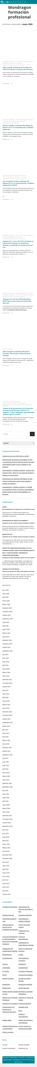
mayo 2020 (5, 797)
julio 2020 (5, 790)
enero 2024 (5, 676)
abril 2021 (5, 769)
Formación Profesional (25, 971)
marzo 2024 (6, 669)
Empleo (21, 954)
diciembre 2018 (7, 855)
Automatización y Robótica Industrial (14, 175)
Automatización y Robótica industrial (22, 134)
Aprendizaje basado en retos (9, 920)
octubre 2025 (6, 615)
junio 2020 (5, 794)
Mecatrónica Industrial (25, 984)
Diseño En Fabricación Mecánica (18, 74)
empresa (5, 964)
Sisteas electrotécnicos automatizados (26, 1021)
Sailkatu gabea (7, 349)
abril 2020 (5, 801)
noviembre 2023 (7, 683)
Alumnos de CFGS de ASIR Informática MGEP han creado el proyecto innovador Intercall (17, 301)
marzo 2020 (6, 805)
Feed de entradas (24, 1045)
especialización (23, 968)
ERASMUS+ (22, 964)
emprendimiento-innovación (24, 959)
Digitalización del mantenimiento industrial (9, 950)
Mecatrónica (6, 984)
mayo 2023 (5, 694)
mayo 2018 (5, 865)
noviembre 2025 (7, 611)
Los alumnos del (7, 306)
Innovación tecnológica (26, 975)
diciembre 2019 (7, 815)
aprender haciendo (9, 61)
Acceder (4, 1045)
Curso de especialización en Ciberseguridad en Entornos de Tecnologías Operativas (10, 940)
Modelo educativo (24, 988)
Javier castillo (7, 534)
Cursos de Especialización (23, 938)
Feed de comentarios (8, 1048)
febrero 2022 (6, 740)
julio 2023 (5, 690)
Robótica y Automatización (11, 123)
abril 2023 (5, 697)
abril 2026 (5, 597)
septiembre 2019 (7, 826)
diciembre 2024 (7, 640)
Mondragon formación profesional (18, 12)
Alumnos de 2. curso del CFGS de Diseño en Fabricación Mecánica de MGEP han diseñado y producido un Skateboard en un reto (18, 244)
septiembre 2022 (7, 722)
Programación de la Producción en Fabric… (16, 421)
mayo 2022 (5, 733)
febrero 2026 (6, 604)
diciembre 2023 (7, 679)
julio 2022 (5, 729)
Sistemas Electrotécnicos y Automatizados (10, 1027)
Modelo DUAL (6, 988)
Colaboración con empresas (24, 932)
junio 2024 (5, 658)
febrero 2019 (6, 848)
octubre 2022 (6, 719)
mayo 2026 (5, 593)
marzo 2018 (6, 873)
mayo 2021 (5, 765)
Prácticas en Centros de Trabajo (26, 999)
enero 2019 (5, 851)
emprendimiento (7, 958)
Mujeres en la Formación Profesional (10, 999)
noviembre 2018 (7, 858)
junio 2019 (5, 833)
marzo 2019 (6, 844)
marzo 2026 (6, 601)
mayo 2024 (5, 662)
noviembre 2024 (7, 644)
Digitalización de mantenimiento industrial (26, 944)
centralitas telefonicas (10, 569)
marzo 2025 (6, 629)
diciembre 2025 (7, 608)
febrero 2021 (6, 776)
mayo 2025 (5, 622)
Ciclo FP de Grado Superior (24, 61)
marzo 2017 (6, 883)
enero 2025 (5, 636)
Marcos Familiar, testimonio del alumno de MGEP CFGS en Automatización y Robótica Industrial (18, 127)
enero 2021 (5, 780)
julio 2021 (5, 758)
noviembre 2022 (7, 715)
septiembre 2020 (7, 787)
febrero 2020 (6, 808)
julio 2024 (5, 654)
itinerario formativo (8, 978)
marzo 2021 (6, 772)
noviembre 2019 (7, 819)
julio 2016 (5, 891)
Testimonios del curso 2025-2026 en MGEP (15, 456)
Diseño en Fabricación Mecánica (12, 63)
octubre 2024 (6, 647)
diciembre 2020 (7, 783)
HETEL (4, 975)
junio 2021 (5, 762)
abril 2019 (5, 840)
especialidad (6, 968)
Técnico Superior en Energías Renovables (25, 1027)
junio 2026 (5, 590)
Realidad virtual (23, 1007)
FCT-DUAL (23, 177)
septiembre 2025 (7, 619)
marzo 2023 (6, 701)
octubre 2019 (6, 823)
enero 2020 (5, 812)
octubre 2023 (6, 686)
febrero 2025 (6, 633)
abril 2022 (5, 737)
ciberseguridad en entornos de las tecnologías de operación (10, 927)
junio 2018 (5, 862)
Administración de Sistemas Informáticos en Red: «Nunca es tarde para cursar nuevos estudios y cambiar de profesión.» (17, 481)
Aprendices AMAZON (25, 915)
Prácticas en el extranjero (10, 1003)
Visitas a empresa (7, 1032)
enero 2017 (5, 887)
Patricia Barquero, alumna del (11, 417)
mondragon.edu (6, 5)
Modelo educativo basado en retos (10, 993)
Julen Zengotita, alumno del (10, 358)
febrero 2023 (6, 704)
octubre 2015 (6, 894)
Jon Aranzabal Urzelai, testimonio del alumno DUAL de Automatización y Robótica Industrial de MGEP (18, 183)
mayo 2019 (5, 837)
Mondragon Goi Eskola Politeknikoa (14, 65)
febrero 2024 (6, 672)
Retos (28, 65)
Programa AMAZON (25, 1003)
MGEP (32, 74)
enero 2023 (5, 708)
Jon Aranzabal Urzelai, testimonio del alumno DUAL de (18, 188)
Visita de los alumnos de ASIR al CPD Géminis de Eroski (18, 571)
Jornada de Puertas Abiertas (25, 980)
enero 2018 (5, 876)
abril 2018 (5, 869)
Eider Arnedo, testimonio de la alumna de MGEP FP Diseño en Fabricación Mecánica (18, 68)
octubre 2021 (6, 751)
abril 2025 (5, 626)
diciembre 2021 (7, 747)
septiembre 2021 (7, 755)
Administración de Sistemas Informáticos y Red (17, 293)
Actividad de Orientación (9, 907)
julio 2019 (5, 830)
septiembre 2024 (7, 651)
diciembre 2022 (7, 712)
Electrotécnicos (7, 954)
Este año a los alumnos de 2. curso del (14, 250)
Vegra (4, 507)
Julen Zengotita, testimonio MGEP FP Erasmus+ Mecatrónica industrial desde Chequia (17, 353)
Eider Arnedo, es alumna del (11, 72)
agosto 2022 (6, 726)
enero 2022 (5, 744)
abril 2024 (5, 665)
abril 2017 (5, 880)
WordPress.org (23, 1048)
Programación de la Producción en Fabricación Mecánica (17, 405)
